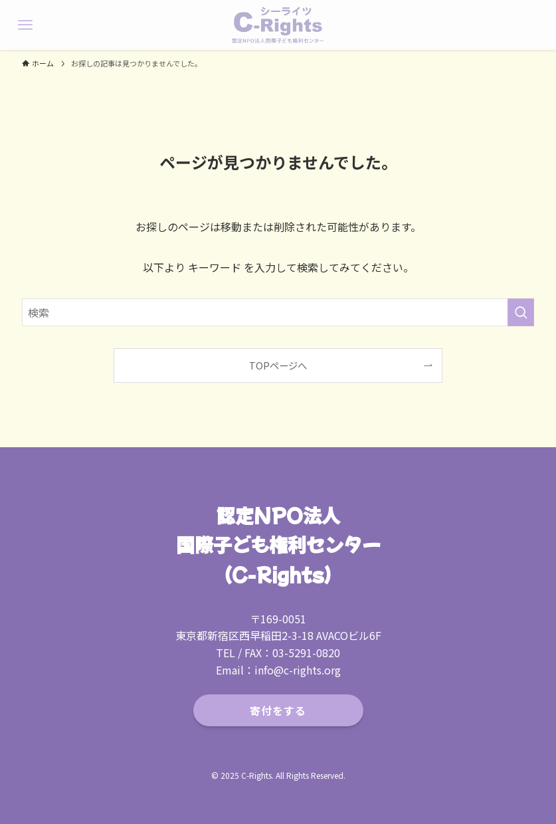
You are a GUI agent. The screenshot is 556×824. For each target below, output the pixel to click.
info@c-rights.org (297, 670)
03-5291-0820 (306, 653)
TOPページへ (278, 365)
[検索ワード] (277, 312)
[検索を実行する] (521, 312)
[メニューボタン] (25, 25)
